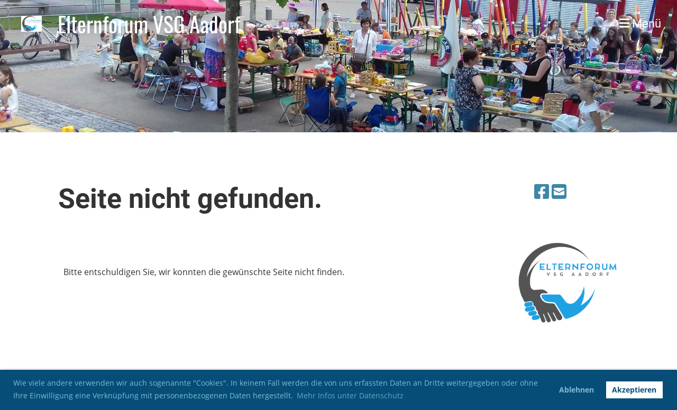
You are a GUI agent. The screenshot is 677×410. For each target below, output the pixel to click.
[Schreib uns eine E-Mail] (559, 191)
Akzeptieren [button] (634, 390)
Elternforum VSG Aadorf (149, 24)
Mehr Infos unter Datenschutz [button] (350, 395)
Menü (640, 23)
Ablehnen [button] (576, 390)
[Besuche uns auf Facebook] (541, 191)
